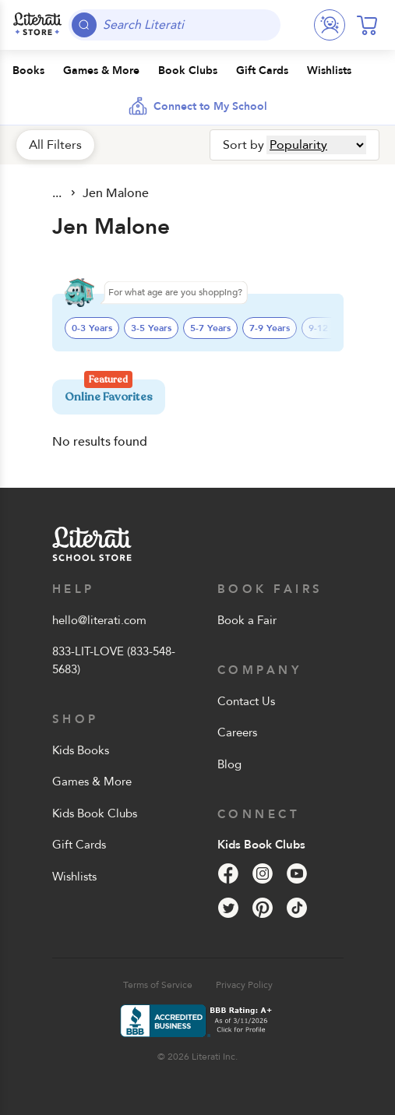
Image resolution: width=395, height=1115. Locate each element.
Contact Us (246, 701)
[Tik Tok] (297, 908)
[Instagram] (262, 873)
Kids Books (80, 750)
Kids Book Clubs (94, 813)
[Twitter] (228, 908)
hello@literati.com (99, 620)
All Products (58, 193)
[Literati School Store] (37, 24)
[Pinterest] (262, 908)
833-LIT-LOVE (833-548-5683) (113, 660)
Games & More (92, 781)
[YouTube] (297, 873)
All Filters (55, 144)
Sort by (243, 144)
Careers (237, 732)
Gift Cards (79, 844)
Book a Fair (247, 620)
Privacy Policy (244, 985)
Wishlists (74, 876)
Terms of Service (157, 985)
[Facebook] (228, 873)
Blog (229, 764)
